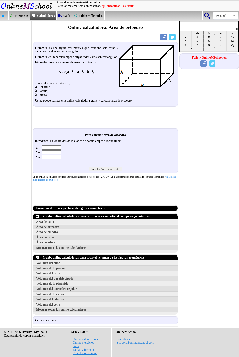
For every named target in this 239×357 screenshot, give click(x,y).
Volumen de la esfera (50, 294)
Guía (76, 346)
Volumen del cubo (48, 263)
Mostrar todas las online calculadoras (61, 247)
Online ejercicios (83, 342)
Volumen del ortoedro (50, 273)
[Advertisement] (15, 80)
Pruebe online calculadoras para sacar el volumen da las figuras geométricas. (90, 257)
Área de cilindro (47, 232)
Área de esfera (45, 242)
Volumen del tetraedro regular (56, 288)
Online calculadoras (85, 339)
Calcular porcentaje (85, 353)
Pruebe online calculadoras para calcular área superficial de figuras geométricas (93, 216)
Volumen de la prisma (50, 268)
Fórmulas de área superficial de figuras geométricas (70, 208)
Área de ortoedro (47, 227)
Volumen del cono (48, 304)
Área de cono (45, 237)
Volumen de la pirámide (52, 283)
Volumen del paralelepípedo (55, 278)
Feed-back (123, 339)
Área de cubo (45, 221)
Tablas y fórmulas (84, 349)
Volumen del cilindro (50, 299)
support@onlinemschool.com (135, 342)
